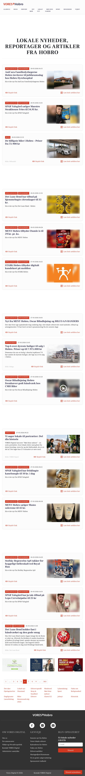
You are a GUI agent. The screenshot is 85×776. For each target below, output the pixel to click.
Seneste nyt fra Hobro (38, 738)
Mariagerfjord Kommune (39, 754)
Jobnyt (60, 696)
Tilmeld (70, 750)
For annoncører (8, 741)
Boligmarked (76, 691)
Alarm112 (6, 9)
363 (44, 681)
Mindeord (48, 688)
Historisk (74, 696)
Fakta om (74, 688)
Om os (4, 738)
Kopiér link (12, 93)
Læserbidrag (9, 699)
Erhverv (24, 9)
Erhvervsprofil (36, 688)
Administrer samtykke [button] (10, 751)
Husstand (21, 691)
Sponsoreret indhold (38, 761)
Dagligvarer (8, 696)
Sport (58, 9)
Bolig (16, 9)
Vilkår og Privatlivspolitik (12, 745)
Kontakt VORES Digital (11, 748)
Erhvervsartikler (36, 751)
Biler (19, 696)
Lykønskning (62, 688)
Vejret (77, 9)
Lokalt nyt (21, 688)
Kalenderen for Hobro (38, 745)
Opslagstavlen (9, 691)
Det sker (7, 688)
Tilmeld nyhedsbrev (73, 772)
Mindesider (68, 9)
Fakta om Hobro (36, 748)
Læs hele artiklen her (72, 93)
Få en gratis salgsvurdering (40, 758)
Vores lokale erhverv (38, 741)
